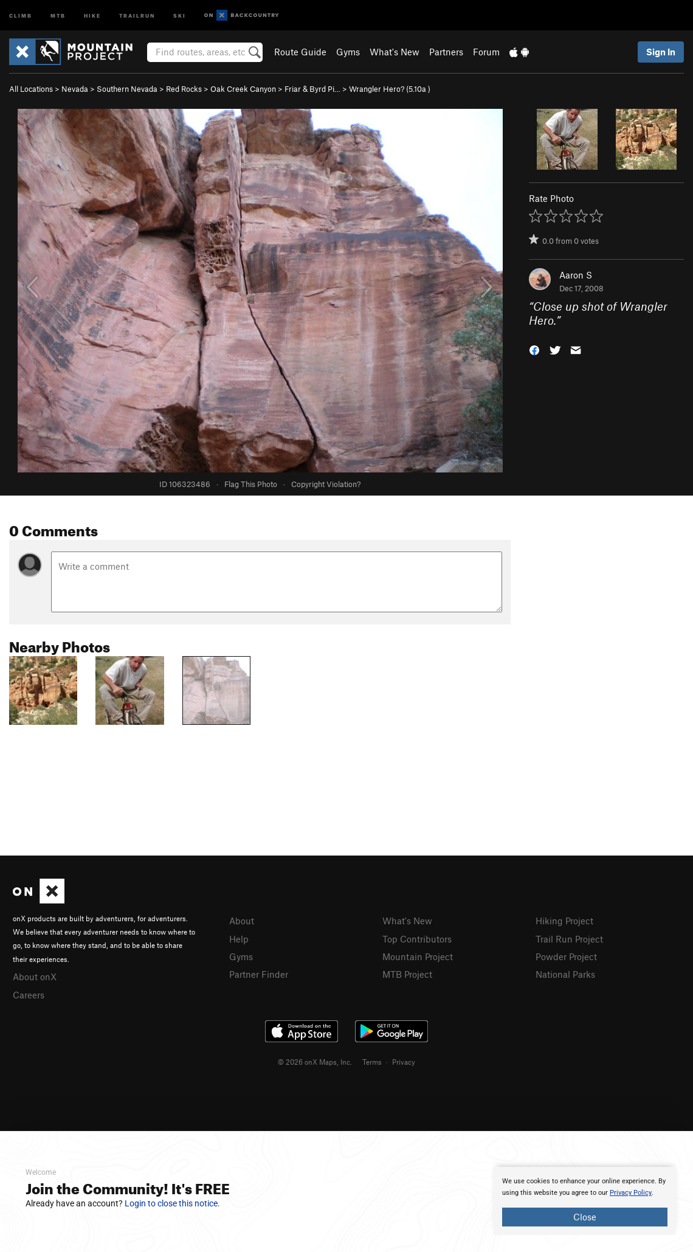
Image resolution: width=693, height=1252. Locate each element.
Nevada (74, 89)
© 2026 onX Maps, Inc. (315, 1061)
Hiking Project (564, 920)
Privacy (403, 1061)
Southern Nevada (127, 89)
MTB (58, 15)
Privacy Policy (631, 1193)
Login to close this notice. (172, 1203)
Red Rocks (184, 89)
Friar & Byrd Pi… (312, 89)
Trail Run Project (569, 938)
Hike (92, 15)
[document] (584, 1200)
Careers (28, 994)
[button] (534, 349)
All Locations (31, 89)
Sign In (660, 51)
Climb (20, 15)
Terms (372, 1061)
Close (584, 1216)
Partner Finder (258, 974)
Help (239, 938)
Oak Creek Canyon (243, 89)
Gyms (348, 51)
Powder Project (566, 956)
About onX (35, 976)
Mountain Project (417, 956)
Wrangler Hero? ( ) (389, 89)
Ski (179, 15)
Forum (486, 51)
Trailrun (137, 15)
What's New (394, 51)
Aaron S (575, 274)
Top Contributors (417, 938)
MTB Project (407, 974)
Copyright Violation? (325, 484)
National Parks (565, 974)
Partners (446, 51)
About (241, 920)
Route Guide (300, 51)
